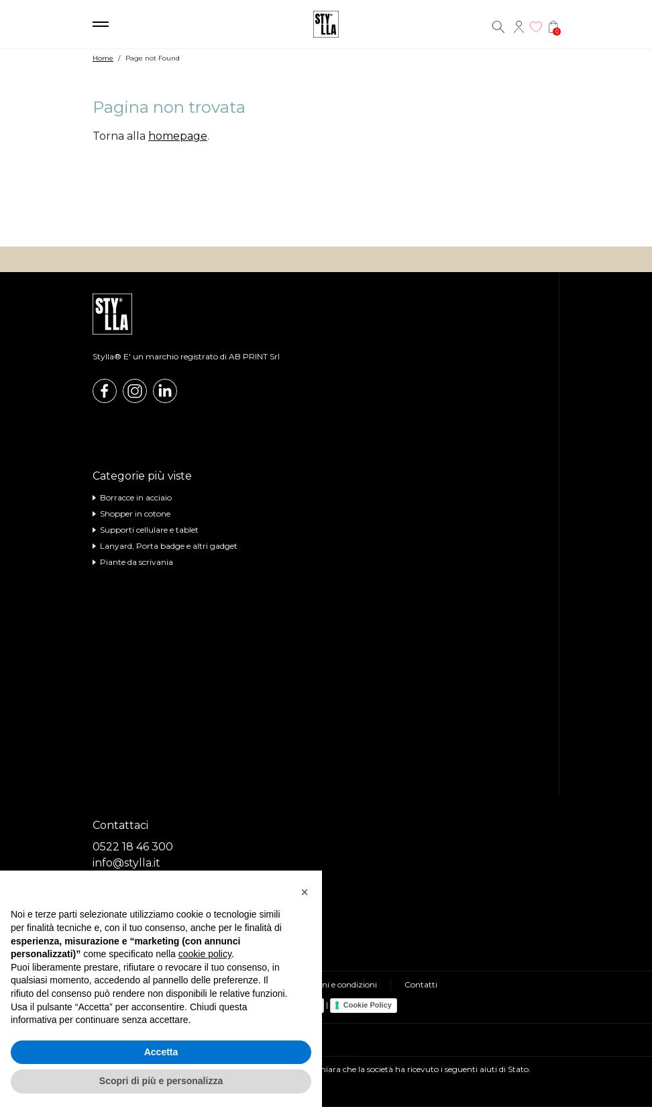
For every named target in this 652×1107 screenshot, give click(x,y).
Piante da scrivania (136, 562)
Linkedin (165, 391)
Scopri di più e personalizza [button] (161, 1080)
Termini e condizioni (338, 984)
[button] (304, 892)
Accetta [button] (161, 1052)
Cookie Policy (367, 1005)
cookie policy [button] (204, 953)
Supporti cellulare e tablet (149, 530)
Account (518, 27)
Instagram (135, 391)
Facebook (105, 391)
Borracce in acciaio (136, 497)
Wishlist (536, 27)
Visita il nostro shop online (326, 220)
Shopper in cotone (135, 513)
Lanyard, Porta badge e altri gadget (168, 546)
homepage (177, 136)
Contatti (420, 984)
